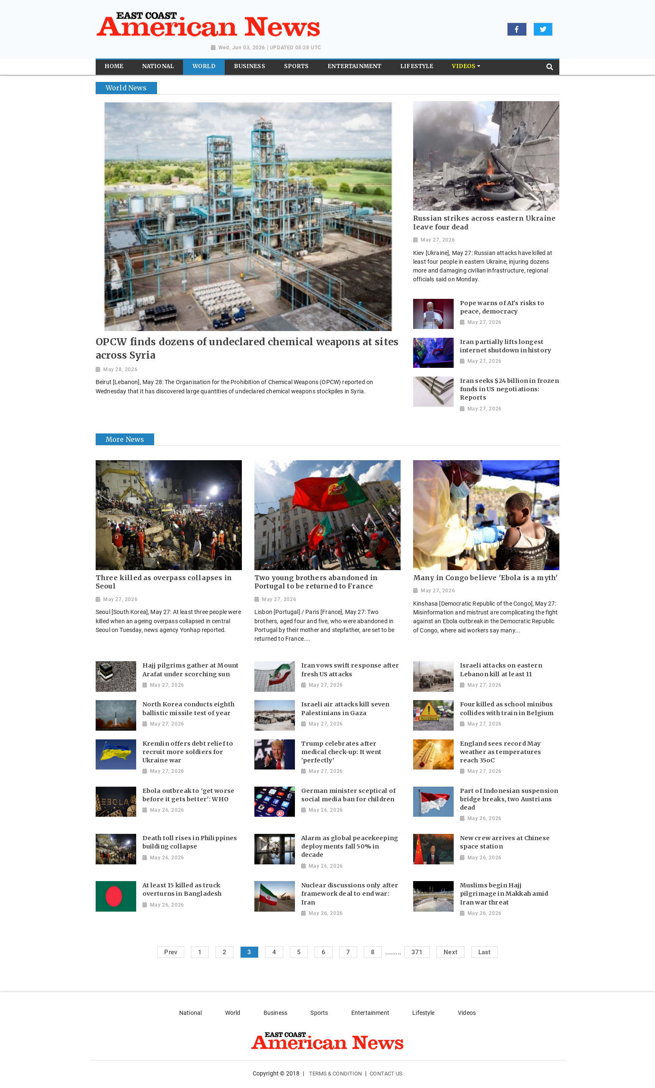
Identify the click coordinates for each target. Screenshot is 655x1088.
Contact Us (386, 1073)
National (190, 1012)
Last (484, 952)
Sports (319, 1012)
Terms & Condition (335, 1073)
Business (275, 1012)
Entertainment (370, 1012)
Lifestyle (423, 1012)
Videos (467, 1012)
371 (417, 952)
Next (450, 952)
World (233, 1012)
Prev (170, 952)
